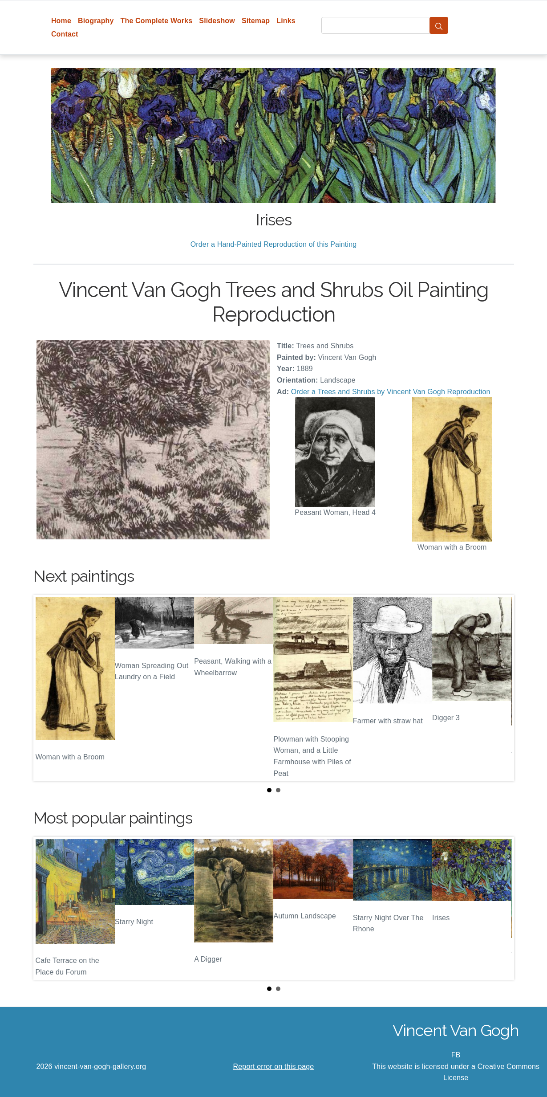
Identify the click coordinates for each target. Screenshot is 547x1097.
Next (500, 688)
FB (456, 1055)
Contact (64, 34)
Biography (96, 20)
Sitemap (256, 20)
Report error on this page (273, 1066)
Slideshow (217, 20)
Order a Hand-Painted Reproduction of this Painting (273, 244)
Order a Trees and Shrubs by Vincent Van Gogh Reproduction (390, 392)
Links (286, 20)
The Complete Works (157, 20)
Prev (47, 688)
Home (61, 20)
